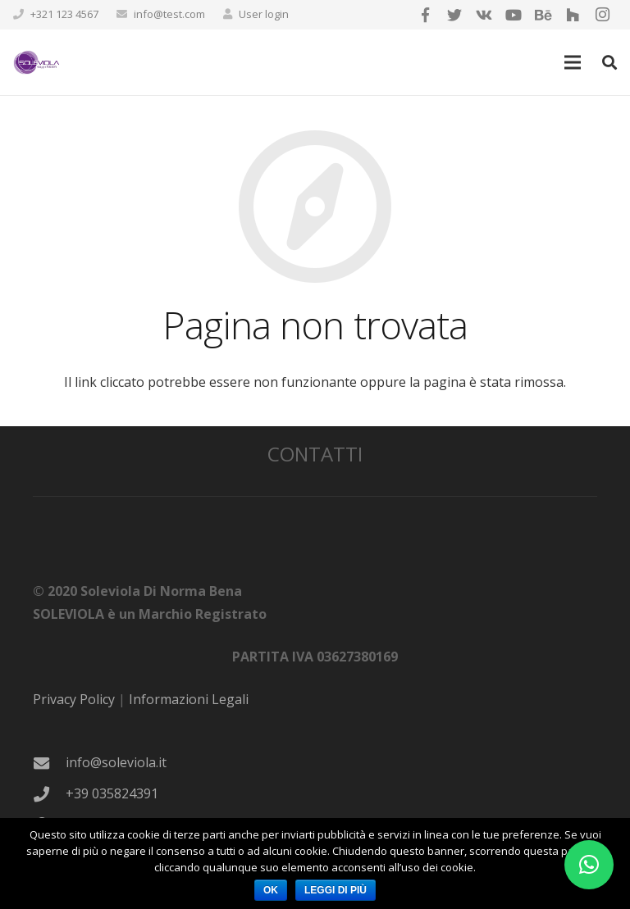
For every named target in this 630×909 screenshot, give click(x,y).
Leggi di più (335, 890)
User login (264, 14)
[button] (589, 864)
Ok (270, 890)
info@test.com (169, 14)
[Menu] (573, 62)
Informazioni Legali (189, 699)
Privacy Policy (74, 699)
